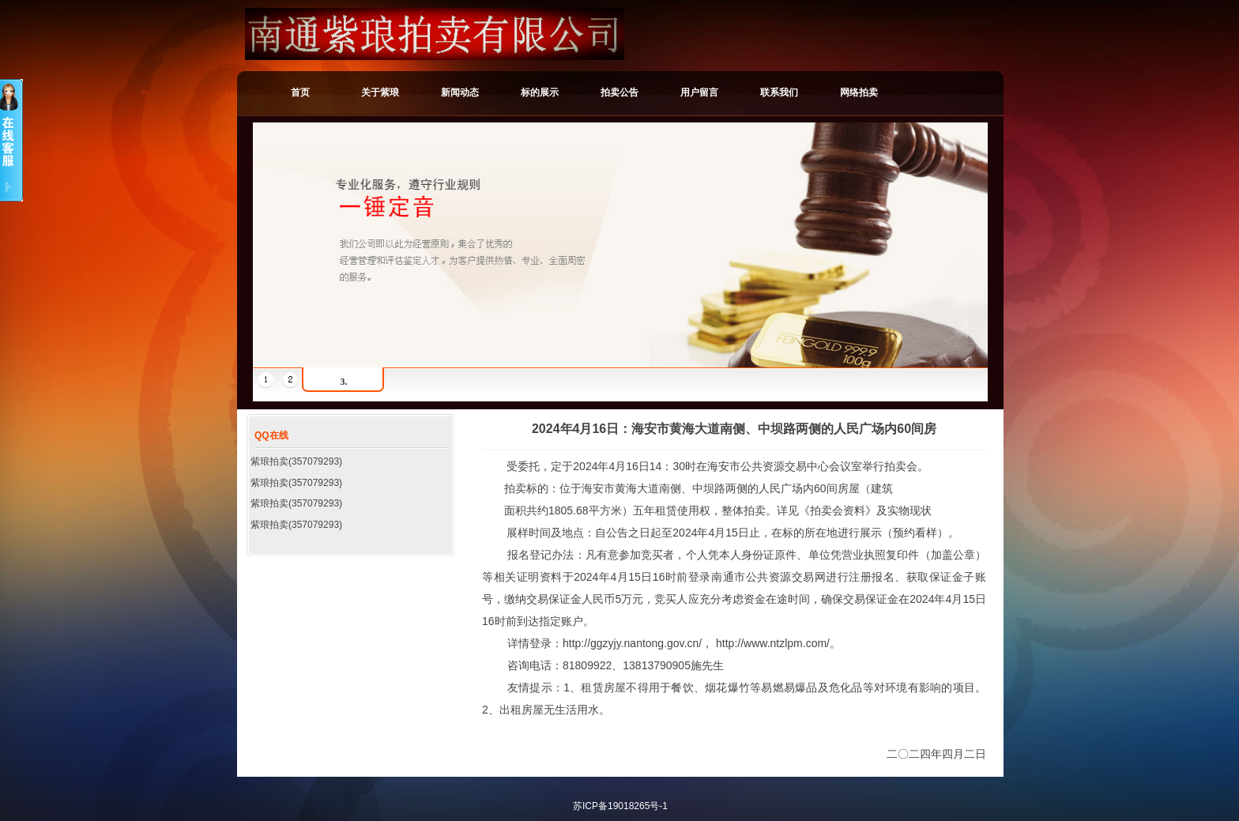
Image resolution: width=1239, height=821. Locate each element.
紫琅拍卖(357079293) (296, 461)
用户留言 (699, 92)
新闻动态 (460, 92)
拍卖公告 (619, 92)
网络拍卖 (859, 92)
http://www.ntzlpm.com (771, 643)
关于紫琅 (380, 92)
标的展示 (540, 92)
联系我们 (779, 92)
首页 (300, 92)
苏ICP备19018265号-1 (620, 806)
